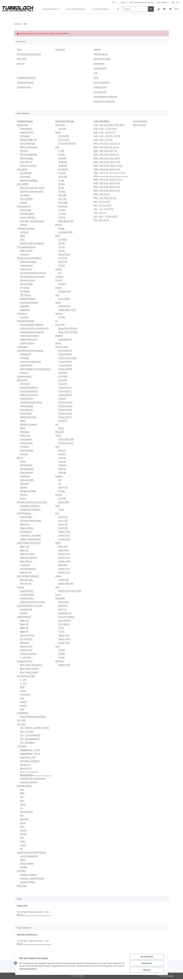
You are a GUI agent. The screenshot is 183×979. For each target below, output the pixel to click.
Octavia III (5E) (64, 561)
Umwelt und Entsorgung (104, 101)
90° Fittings (24, 291)
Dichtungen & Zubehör (29, 761)
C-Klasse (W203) (65, 365)
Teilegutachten (100, 87)
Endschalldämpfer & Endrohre (33, 716)
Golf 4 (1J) (62, 609)
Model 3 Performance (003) (69, 591)
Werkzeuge (21, 885)
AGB (95, 73)
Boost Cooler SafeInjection (31, 665)
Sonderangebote (140, 121)
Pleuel (22, 428)
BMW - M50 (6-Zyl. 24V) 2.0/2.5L (107, 158)
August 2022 (22, 905)
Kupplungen (22, 346)
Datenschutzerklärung (28, 969)
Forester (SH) (63, 579)
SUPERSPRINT (22, 713)
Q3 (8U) (61, 184)
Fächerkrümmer (27, 398)
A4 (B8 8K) (62, 165)
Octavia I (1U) (64, 554)
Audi (22, 789)
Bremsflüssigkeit (27, 213)
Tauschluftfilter (26, 199)
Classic (23, 461)
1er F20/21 (62, 239)
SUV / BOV (21, 720)
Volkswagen (60, 598)
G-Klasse (62, 398)
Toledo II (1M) (64, 531)
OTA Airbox (24, 195)
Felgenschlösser (27, 528)
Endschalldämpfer (28, 143)
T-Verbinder (25, 565)
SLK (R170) (62, 420)
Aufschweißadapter (28, 261)
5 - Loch (23, 683)
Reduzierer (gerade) (28, 557)
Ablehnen (147, 970)
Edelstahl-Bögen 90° (28, 139)
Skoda (22, 841)
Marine (23, 498)
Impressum (60, 49)
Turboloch (24, 317)
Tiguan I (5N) (63, 635)
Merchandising (139, 125)
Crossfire (62, 284)
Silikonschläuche (24, 616)
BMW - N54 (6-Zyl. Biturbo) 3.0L (107, 186)
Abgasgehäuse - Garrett (30, 750)
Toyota (58, 594)
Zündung (24, 454)
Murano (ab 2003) (65, 443)
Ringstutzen (25, 309)
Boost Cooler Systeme (29, 668)
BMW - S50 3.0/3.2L (102, 194)
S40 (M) (61, 653)
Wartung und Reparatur (27, 934)
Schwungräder (26, 439)
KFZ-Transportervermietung (141, 2)
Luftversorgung (26, 406)
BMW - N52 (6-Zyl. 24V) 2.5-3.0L (107, 183)
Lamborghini (25, 694)
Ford (22, 800)
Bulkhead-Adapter (27, 298)
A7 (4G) (61, 180)
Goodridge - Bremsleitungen (32, 221)
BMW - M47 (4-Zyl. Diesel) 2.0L (106, 154)
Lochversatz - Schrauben (30, 535)
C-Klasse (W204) (65, 369)
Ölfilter (23, 420)
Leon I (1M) (63, 520)
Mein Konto (162, 2)
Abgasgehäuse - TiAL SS (30, 753)
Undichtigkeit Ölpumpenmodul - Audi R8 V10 (33, 913)
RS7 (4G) (61, 210)
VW (21, 848)
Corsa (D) (62, 461)
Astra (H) (62, 454)
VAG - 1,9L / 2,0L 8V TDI (103, 209)
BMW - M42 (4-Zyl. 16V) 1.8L (105, 150)
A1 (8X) (61, 150)
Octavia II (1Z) (64, 557)
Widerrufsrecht (100, 68)
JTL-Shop (170, 976)
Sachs (22, 239)
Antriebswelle (26, 173)
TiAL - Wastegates (27, 742)
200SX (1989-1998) (66, 439)
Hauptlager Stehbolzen (30, 505)
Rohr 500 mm (25, 583)
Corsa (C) (62, 457)
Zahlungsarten (100, 92)
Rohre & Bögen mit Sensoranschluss (35, 369)
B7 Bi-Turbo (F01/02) (66, 143)
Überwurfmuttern (27, 280)
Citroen (23, 690)
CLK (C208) (62, 372)
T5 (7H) (61, 631)
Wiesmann (59, 661)
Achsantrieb (22, 169)
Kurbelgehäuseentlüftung (31, 402)
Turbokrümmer (26, 443)
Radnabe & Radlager (28, 180)
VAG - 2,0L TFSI (100, 212)
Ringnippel (24, 306)
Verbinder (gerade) (28, 568)
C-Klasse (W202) (65, 361)
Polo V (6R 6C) (64, 624)
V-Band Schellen (27, 598)
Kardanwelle (25, 176)
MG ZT (61, 428)
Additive (23, 487)
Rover (57, 505)
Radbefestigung (23, 513)
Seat (22, 837)
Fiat (21, 797)
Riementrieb (25, 435)
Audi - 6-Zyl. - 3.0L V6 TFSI (104, 132)
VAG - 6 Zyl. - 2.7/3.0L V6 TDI (105, 216)
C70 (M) (61, 650)
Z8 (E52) (61, 265)
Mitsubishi (24, 819)
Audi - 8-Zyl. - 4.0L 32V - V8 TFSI (107, 136)
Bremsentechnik (24, 206)
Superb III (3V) (64, 572)
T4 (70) (61, 628)
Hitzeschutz (22, 313)
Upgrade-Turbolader (28, 782)
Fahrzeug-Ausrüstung (26, 247)
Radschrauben (26, 517)
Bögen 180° (25, 546)
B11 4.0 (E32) (63, 139)
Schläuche (24, 372)
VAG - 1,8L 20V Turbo (102, 205)
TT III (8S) (62, 213)
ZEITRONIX (21, 871)
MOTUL (20, 457)
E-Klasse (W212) (65, 395)
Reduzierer (24, 642)
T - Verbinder (25, 657)
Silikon (23, 859)
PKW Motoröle (26, 465)
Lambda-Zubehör (27, 343)
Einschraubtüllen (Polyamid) (32, 332)
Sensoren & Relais (27, 882)
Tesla (57, 587)
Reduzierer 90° (26, 650)
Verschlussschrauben (29, 302)
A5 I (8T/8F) (63, 169)
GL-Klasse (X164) (65, 402)
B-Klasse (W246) (65, 354)
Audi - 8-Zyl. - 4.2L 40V (103, 139)
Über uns (175, 2)
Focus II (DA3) (64, 298)
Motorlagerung (26, 409)
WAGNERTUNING (24, 786)
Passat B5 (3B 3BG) (66, 616)
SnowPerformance (24, 661)
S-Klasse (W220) (65, 413)
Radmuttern (25, 524)
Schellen (20, 587)
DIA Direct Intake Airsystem (31, 191)
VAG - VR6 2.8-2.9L (101, 220)
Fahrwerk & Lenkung (25, 228)
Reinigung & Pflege (28, 491)
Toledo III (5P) (64, 535)
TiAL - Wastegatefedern (30, 738)
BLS (59, 272)
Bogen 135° (25, 620)
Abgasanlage (22, 125)
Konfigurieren (146, 963)
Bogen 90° (24, 631)
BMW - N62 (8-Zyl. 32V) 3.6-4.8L (107, 190)
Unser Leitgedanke (102, 82)
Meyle (22, 236)
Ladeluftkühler (26, 365)
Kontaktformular (24, 87)
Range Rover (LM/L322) (68, 328)
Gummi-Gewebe (27, 863)
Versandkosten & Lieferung (105, 96)
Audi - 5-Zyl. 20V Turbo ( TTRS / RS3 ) (109, 125)
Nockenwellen (26, 413)
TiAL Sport (21, 724)
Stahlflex (23, 867)
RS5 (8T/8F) (63, 206)
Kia (21, 808)
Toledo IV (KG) (64, 539)
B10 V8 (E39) (63, 136)
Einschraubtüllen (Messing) (31, 324)
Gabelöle (23, 494)
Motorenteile (22, 380)
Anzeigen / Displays (28, 874)
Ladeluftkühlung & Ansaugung (30, 350)
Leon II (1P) (62, 524)
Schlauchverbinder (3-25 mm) (29, 605)
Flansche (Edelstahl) (28, 147)
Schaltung (24, 254)
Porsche (23, 705)
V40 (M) (61, 657)
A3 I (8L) (61, 154)
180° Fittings (25, 295)
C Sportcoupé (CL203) (67, 358)
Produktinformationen (26, 77)
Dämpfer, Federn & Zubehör (32, 243)
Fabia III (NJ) (63, 550)
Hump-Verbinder (27, 635)
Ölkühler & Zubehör (28, 424)
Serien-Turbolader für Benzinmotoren (29, 773)
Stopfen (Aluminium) (28, 339)
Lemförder (24, 232)
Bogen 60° (24, 628)
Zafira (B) (62, 472)
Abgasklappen (26, 128)
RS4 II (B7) (62, 199)
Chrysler (58, 280)
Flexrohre (24, 150)
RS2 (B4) (61, 191)
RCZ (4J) (61, 491)
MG (56, 424)
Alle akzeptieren (146, 957)
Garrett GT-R (25, 764)
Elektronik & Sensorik (29, 395)
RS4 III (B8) (62, 202)
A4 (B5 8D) (62, 162)
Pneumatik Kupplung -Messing (33, 272)
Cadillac (58, 269)
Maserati (59, 335)
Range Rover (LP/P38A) (67, 332)
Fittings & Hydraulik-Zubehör (29, 258)
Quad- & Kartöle (27, 480)
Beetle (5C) (62, 605)
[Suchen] (134, 9)
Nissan (23, 823)
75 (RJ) (61, 509)
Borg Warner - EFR (27, 757)
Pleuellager (24, 432)
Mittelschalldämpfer (28, 154)
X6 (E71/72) (63, 261)
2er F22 (61, 243)
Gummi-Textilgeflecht (29, 856)
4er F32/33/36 (64, 254)
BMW (22, 687)
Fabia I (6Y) (62, 546)
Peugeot (23, 701)
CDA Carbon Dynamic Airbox (32, 187)
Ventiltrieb (24, 446)
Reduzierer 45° (26, 646)
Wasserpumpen (26, 450)
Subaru (23, 845)
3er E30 (61, 247)
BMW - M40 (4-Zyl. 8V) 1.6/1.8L (106, 147)
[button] (158, 9)
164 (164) (62, 128)
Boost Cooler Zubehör (29, 672)
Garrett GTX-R (26, 768)
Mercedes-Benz (26, 811)
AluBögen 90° (25, 354)
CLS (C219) (62, 383)
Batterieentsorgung (102, 59)
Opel (22, 698)
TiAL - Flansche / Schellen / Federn (34, 727)
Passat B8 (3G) (64, 620)
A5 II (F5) (61, 173)
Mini (22, 815)
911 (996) (62, 498)
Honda (23, 804)
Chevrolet (59, 276)
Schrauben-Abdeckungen (31, 520)
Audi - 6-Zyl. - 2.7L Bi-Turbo (105, 128)
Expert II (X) (63, 487)
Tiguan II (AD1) (64, 639)
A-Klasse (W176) (65, 350)
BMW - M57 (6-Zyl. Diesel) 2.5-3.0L (108, 165)
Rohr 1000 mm (26, 162)
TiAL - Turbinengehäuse (30, 735)
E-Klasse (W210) (65, 387)
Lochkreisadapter (24, 376)
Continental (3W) (65, 232)
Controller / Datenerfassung (32, 878)
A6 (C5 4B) (62, 176)
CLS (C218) (62, 380)
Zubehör (23, 202)
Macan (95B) (63, 502)
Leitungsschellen (27, 594)
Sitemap (97, 49)
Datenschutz (99, 63)
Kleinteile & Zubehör (25, 321)
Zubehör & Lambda (28, 165)
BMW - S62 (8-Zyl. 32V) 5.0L (105, 198)
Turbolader (21, 746)
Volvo (22, 709)
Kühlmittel (24, 483)
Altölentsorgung (100, 54)
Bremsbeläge (25, 210)
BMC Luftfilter (23, 184)
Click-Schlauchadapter (29, 335)
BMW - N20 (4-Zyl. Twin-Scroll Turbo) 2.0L (109, 174)
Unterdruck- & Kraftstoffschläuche (31, 852)
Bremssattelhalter (27, 217)
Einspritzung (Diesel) (28, 391)
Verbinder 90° (26, 572)
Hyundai (58, 313)
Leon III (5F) (63, 528)
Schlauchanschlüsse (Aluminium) (34, 328)
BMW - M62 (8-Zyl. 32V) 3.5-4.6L (107, 169)
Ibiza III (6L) (63, 517)
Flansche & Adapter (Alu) (30, 361)
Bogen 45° (24, 624)
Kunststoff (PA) (26, 609)
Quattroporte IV (65, 339)
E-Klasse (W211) (65, 391)
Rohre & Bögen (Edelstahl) (28, 576)
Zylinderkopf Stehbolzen (30, 509)
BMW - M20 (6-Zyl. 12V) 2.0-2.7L (107, 143)
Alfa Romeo (60, 125)
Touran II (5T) (64, 642)
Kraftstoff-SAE (26, 269)
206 (59, 480)
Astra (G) (62, 450)
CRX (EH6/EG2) (64, 306)
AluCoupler (24, 358)
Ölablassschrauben (28, 417)
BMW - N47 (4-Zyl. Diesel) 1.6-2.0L (108, 179)
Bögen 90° (24, 550)
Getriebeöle (25, 476)
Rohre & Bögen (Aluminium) (29, 542)
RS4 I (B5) (62, 195)
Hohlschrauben (26, 265)
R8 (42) (61, 187)
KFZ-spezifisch (26, 639)
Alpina (58, 132)
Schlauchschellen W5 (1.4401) (32, 602)
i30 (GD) (61, 317)
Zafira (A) (62, 469)
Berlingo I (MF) (64, 291)
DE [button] (113, 2)
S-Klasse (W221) (65, 417)
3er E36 (61, 250)
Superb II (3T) (64, 568)
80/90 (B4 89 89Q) (65, 221)
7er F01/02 (62, 258)
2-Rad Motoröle (26, 472)
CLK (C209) (62, 376)
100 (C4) (61, 217)
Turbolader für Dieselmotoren (32, 778)
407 (59, 483)
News (123, 2)
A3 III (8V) (62, 158)
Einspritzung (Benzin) (29, 387)
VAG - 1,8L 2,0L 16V (102, 201)
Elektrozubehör (26, 250)
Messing (23, 613)
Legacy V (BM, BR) (65, 583)
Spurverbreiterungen (26, 676)
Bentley (58, 224)
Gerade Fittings (26, 284)
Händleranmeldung (25, 82)
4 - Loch (23, 679)
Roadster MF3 (64, 665)
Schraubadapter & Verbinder (32, 276)
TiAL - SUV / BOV (27, 731)
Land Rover (60, 324)
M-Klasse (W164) (65, 409)
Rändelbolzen (26, 531)
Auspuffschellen (27, 132)
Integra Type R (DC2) (67, 309)
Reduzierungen (26, 158)
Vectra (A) (62, 465)
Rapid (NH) (62, 565)
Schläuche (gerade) (28, 653)
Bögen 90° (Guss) (27, 554)
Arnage (61, 228)
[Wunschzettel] (164, 9)
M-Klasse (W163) (65, 406)
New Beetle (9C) (65, 613)
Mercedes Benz (61, 346)
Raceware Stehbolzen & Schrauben (32, 502)
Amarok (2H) (63, 602)
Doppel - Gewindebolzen (30, 539)
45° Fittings (24, 287)
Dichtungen (25, 136)
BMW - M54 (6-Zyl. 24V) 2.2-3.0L (107, 162)
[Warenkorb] (174, 9)
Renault (23, 834)
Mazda (58, 343)
